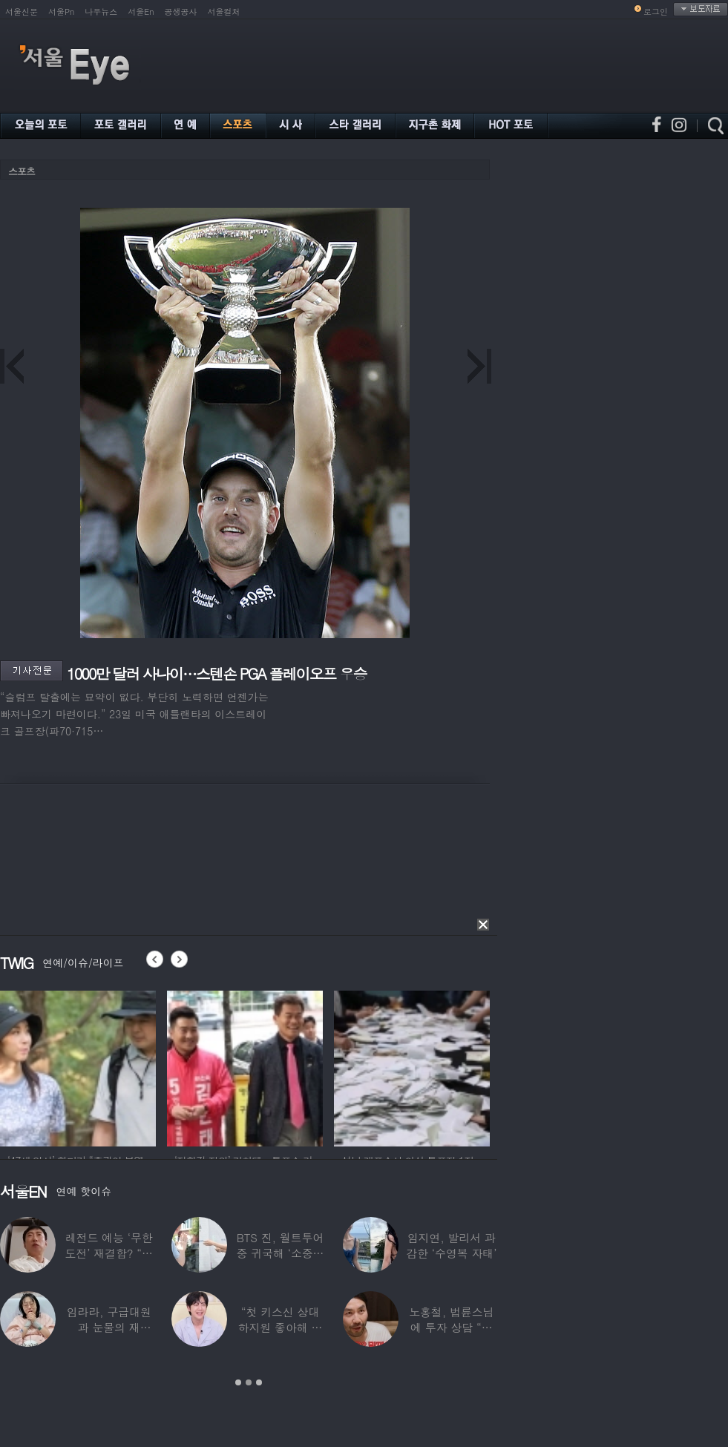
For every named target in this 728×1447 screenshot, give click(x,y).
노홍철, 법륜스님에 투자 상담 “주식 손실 (451, 1327)
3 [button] (259, 1382)
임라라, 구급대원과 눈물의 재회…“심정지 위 (109, 1327)
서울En (141, 11)
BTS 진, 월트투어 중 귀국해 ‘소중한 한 (280, 1253)
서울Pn (61, 11)
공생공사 (181, 11)
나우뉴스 (101, 11)
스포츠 (21, 171)
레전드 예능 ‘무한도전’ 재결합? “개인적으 (108, 1253)
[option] (84, 1066)
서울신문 (21, 11)
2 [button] (249, 1382)
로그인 (655, 11)
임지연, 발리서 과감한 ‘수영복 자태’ (451, 1245)
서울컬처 (224, 11)
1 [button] (238, 1382)
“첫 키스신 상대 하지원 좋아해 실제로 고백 (280, 1327)
